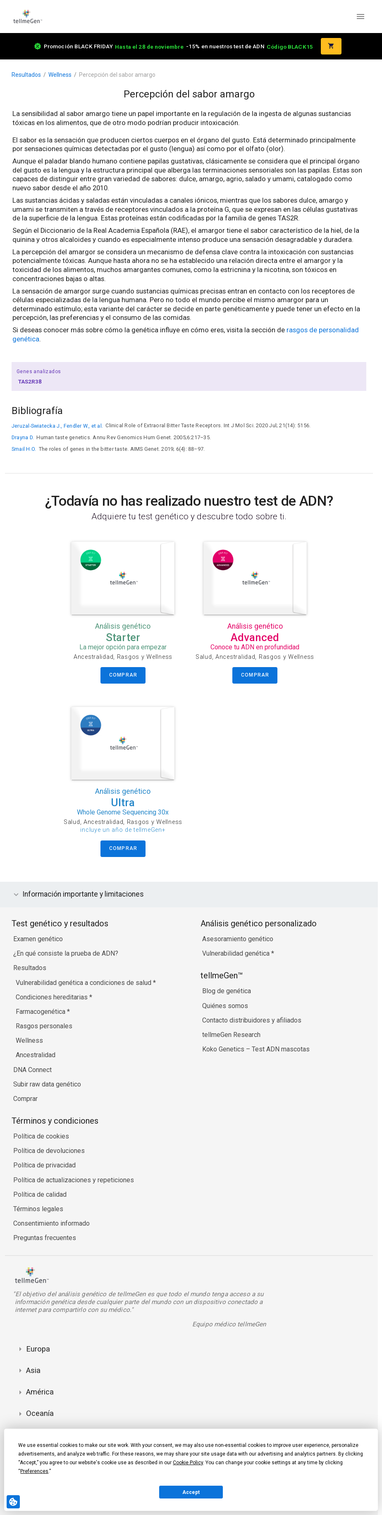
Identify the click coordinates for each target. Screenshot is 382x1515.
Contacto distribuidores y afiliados (251, 1020)
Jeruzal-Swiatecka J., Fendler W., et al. (57, 426)
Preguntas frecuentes (44, 1238)
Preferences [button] (34, 1471)
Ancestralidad (35, 1055)
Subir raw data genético (47, 1084)
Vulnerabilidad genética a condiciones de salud (84, 983)
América (40, 1391)
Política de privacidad (44, 1165)
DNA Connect (32, 1070)
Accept (191, 1492)
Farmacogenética (41, 1012)
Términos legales (38, 1209)
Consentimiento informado (51, 1223)
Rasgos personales (44, 1026)
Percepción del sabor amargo (117, 74)
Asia (33, 1370)
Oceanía (40, 1413)
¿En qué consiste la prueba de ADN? (65, 953)
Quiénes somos (225, 1006)
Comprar (25, 1099)
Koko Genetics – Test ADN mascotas (256, 1049)
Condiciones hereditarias (52, 997)
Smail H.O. (24, 449)
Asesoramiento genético (237, 939)
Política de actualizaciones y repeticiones (73, 1180)
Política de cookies (41, 1136)
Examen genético (38, 939)
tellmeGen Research (231, 1035)
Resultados (26, 74)
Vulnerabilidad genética (236, 953)
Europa (38, 1349)
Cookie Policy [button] (188, 1462)
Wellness (60, 74)
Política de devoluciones (49, 1151)
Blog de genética (226, 991)
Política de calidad (40, 1194)
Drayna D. (23, 437)
